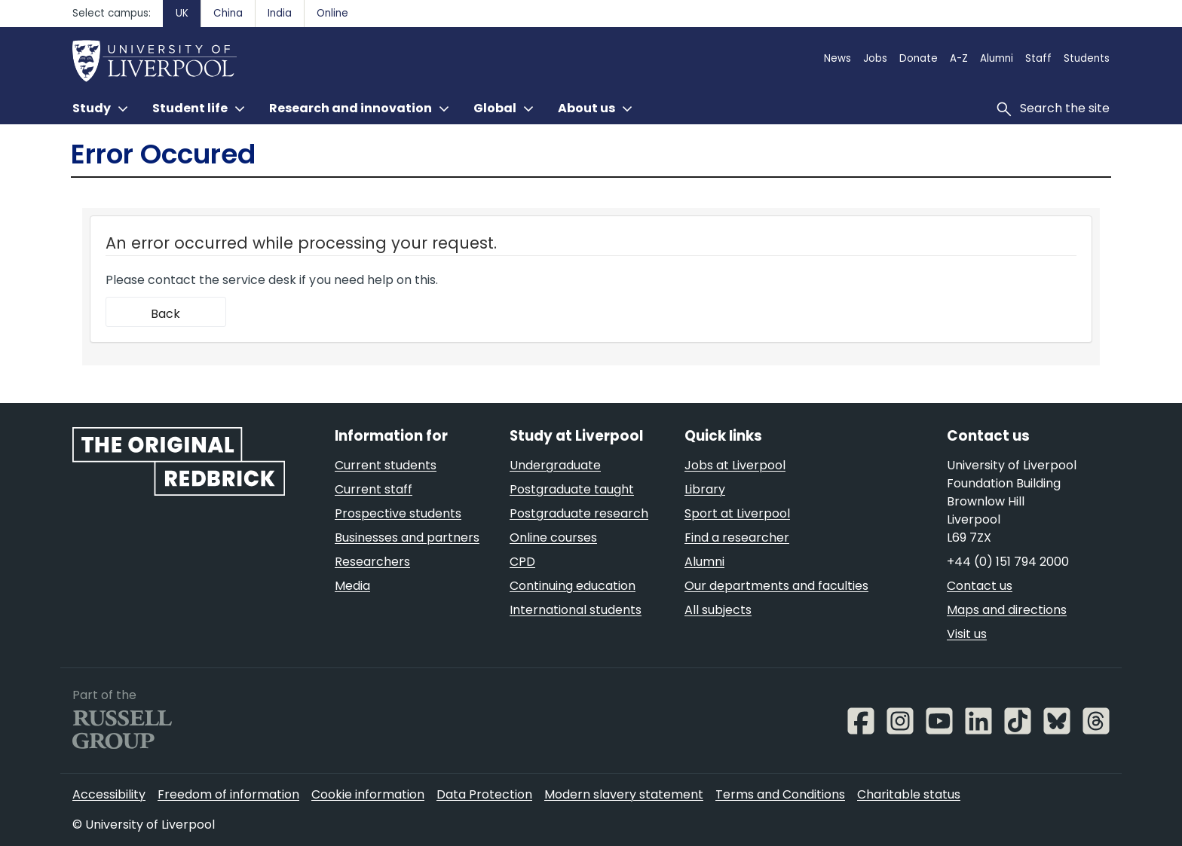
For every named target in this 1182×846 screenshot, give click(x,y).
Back (165, 313)
